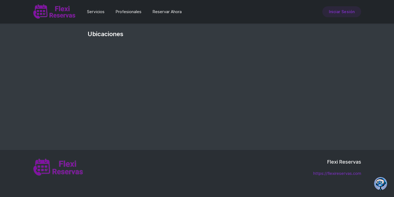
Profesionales (128, 11)
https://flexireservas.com (337, 173)
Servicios (96, 11)
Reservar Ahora (167, 11)
